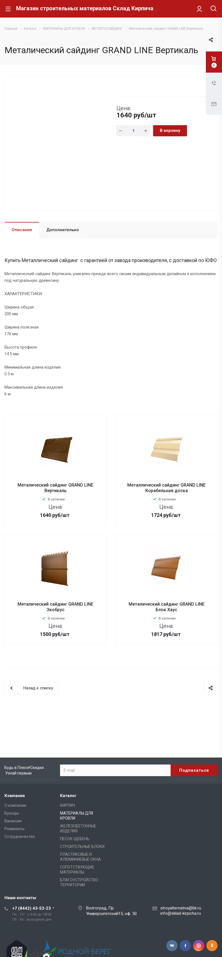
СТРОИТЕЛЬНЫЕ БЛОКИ (82, 846)
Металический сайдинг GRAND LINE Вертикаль (55, 487)
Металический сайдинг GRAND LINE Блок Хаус (166, 606)
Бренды (11, 813)
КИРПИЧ (67, 805)
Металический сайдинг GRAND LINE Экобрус (55, 606)
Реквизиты (14, 829)
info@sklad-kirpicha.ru (180, 913)
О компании (15, 805)
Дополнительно (62, 229)
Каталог (68, 795)
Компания (14, 795)
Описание (22, 229)
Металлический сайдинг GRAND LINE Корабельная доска (166, 487)
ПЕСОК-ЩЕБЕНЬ (74, 839)
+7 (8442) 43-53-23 (31, 908)
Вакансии (13, 821)
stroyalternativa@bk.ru (180, 908)
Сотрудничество (19, 836)
